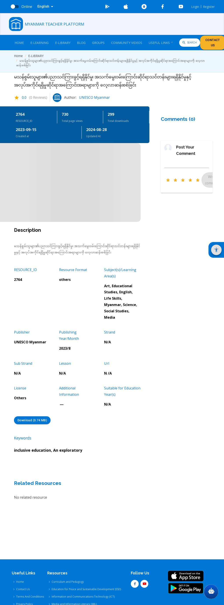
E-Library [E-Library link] (62, 43)
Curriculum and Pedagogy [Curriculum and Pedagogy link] (68, 554)
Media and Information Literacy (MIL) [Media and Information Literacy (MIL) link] (74, 576)
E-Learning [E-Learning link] (39, 43)
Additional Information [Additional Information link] (30, 591)
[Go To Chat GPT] (211, 591)
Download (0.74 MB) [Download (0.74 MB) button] (32, 420)
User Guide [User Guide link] (23, 584)
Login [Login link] (195, 7)
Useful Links (161, 43)
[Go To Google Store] (107, 6)
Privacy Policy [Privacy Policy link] (24, 576)
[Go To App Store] (126, 6)
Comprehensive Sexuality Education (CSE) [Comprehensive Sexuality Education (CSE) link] (77, 584)
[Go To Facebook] (162, 6)
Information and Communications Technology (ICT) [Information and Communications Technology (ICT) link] (83, 569)
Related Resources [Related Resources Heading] (37, 483)
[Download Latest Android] (144, 6)
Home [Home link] (19, 43)
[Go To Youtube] (181, 6)
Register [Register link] (209, 7)
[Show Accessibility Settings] (216, 250)
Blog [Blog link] (81, 43)
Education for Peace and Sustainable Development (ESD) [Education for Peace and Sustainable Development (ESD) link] (86, 561)
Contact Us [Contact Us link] (23, 561)
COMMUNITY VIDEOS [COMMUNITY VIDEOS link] (126, 43)
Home (18, 56)
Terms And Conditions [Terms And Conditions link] (30, 569)
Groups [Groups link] (98, 43)
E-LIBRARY (36, 56)
